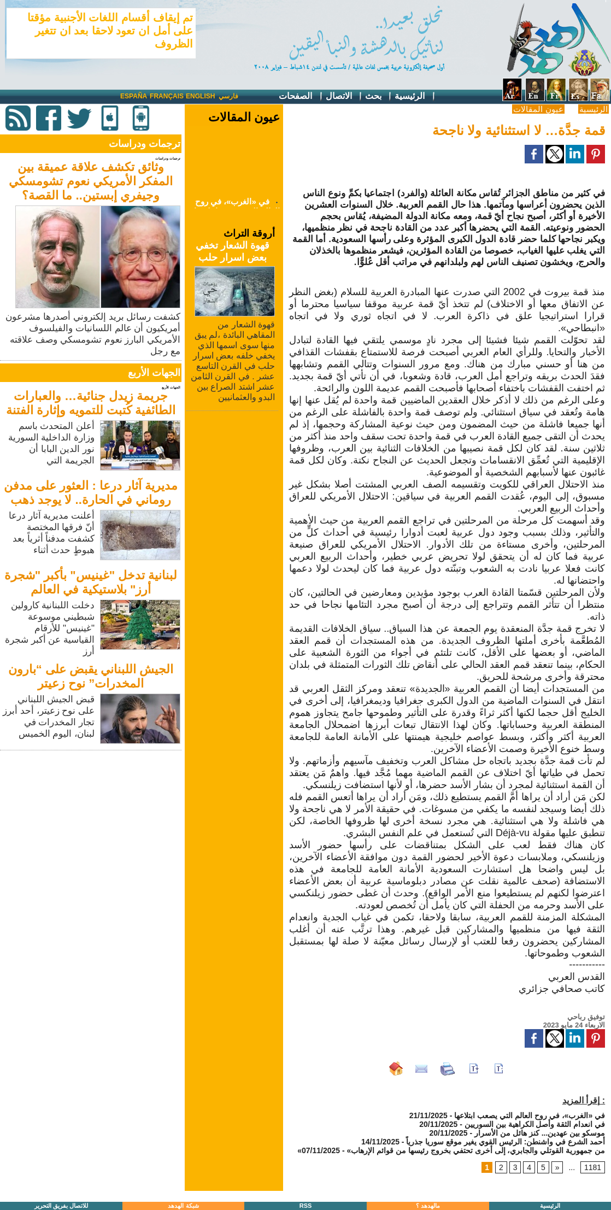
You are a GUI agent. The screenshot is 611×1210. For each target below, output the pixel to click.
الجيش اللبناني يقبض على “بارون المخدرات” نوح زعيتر (90, 676)
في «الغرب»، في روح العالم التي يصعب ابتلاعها (529, 1115)
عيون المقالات (538, 109)
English (200, 96)
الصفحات (301, 96)
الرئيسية (415, 96)
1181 (592, 1167)
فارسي (228, 96)
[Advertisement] (92, 829)
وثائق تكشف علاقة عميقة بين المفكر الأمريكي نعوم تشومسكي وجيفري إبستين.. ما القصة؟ (90, 181)
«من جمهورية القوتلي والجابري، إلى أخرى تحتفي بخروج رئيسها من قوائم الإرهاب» (451, 1150)
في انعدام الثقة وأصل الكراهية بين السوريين (535, 1124)
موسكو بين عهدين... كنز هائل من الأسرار (539, 1133)
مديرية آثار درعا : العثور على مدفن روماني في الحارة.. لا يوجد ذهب (91, 493)
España (133, 96)
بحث (378, 96)
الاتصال (344, 96)
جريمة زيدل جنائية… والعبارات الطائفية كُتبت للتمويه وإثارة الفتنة (90, 403)
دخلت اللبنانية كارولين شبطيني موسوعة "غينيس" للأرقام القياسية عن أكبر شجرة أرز (50, 628)
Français (167, 96)
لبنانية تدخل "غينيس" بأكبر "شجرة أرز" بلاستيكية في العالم (91, 582)
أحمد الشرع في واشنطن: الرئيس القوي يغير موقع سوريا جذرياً (505, 1141)
